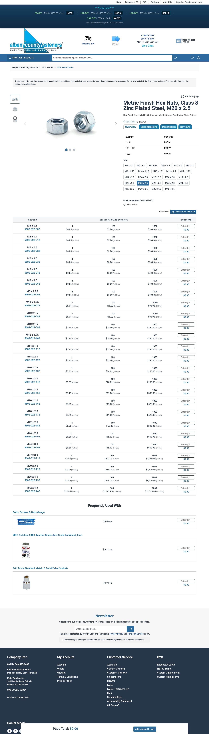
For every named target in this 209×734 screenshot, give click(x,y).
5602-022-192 (32, 436)
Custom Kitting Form (168, 677)
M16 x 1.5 (156, 177)
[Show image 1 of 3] (66, 150)
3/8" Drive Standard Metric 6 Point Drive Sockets (40, 568)
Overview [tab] (130, 126)
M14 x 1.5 (129, 177)
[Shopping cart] (185, 41)
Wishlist (61, 672)
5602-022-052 (32, 283)
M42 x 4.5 (170, 189)
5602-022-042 (32, 272)
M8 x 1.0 (190, 165)
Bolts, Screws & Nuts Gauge (29, 512)
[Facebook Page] (9, 731)
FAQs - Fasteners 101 (118, 689)
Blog (118, 2)
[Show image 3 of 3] (74, 150)
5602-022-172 (32, 414)
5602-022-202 (32, 447)
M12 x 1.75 (185, 171)
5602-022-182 (32, 425)
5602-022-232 (32, 480)
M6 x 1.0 (166, 165)
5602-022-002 (32, 229)
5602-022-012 (32, 240)
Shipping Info (114, 677)
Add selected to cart (144, 729)
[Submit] (130, 629)
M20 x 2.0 (129, 183)
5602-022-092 (32, 327)
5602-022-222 (32, 469)
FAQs (110, 685)
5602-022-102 (32, 338)
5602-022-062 (32, 294)
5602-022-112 (32, 349)
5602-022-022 (32, 250)
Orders (60, 668)
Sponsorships (114, 697)
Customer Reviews (117, 672)
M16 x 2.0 (170, 177)
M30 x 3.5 (143, 189)
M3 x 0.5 (129, 165)
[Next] (116, 123)
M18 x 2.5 (183, 177)
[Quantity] (186, 226)
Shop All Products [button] (21, 57)
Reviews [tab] (185, 126)
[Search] (175, 58)
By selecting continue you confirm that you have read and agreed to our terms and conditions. (104, 640)
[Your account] (198, 57)
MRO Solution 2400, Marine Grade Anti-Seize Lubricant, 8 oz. (48, 535)
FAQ (144, 2)
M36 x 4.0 (156, 189)
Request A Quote (166, 664)
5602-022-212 (32, 458)
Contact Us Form (116, 668)
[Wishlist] (192, 57)
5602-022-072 (32, 305)
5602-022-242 (32, 491)
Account (61, 664)
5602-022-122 (32, 360)
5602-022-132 (32, 371)
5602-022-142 (32, 382)
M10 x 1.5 (157, 171)
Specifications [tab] (149, 126)
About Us (167, 2)
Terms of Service (136, 634)
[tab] (168, 126)
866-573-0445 (147, 39)
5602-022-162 (32, 403)
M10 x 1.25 (143, 171)
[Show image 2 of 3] (70, 150)
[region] (64, 123)
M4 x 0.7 (141, 165)
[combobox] (112, 58)
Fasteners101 (131, 2)
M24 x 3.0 (183, 183)
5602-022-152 (32, 392)
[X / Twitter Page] (15, 731)
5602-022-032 (32, 261)
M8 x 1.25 (129, 171)
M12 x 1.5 (171, 171)
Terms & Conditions (67, 677)
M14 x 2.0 (143, 177)
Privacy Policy (116, 634)
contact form (23, 697)
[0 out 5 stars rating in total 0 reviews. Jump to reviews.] (134, 122)
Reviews (155, 2)
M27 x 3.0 (129, 189)
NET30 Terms (164, 668)
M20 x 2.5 (143, 183)
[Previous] (25, 123)
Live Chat (148, 45)
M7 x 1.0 (178, 165)
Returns (111, 681)
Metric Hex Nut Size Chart (183, 212)
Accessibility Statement (119, 701)
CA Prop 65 (113, 705)
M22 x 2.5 (156, 183)
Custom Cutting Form (168, 672)
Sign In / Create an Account (189, 2)
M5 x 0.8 (153, 165)
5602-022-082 (32, 316)
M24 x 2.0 (170, 183)
